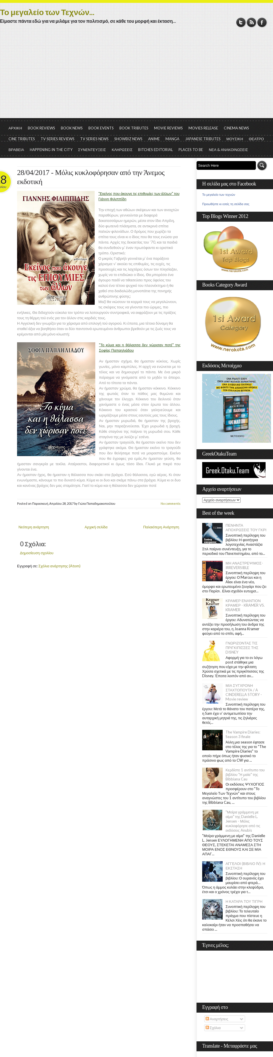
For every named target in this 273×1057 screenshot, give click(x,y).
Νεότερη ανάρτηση (33, 527)
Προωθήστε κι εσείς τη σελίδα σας (225, 204)
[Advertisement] (136, 75)
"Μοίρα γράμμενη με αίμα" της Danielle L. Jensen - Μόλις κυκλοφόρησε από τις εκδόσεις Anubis (243, 821)
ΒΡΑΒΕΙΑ (16, 149)
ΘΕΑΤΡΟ (256, 139)
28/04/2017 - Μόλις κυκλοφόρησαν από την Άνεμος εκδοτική (90, 177)
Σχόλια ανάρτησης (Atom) (59, 566)
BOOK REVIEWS (41, 128)
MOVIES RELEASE (203, 128)
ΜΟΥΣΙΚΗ (234, 139)
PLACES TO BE (191, 149)
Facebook (262, 22)
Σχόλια (213, 1027)
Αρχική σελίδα (96, 527)
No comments (171, 503)
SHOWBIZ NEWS (128, 139)
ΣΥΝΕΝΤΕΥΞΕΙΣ (92, 149)
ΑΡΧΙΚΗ (15, 128)
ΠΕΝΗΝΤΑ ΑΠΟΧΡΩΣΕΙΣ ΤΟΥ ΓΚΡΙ (246, 527)
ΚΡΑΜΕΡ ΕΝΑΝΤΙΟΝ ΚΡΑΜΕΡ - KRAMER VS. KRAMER (245, 605)
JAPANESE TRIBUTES (203, 139)
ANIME (154, 139)
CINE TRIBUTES (22, 139)
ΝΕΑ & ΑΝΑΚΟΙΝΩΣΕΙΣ (228, 149)
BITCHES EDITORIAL (155, 149)
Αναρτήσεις (217, 1019)
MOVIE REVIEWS (168, 128)
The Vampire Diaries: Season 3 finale (243, 734)
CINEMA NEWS (236, 128)
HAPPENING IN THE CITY (51, 149)
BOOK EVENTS (101, 128)
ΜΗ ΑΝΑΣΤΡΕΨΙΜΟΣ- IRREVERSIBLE (244, 565)
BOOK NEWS (72, 128)
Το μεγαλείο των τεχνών (218, 194)
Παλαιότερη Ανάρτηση (161, 527)
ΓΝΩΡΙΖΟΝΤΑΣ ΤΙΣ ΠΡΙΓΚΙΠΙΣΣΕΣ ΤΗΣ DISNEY (242, 647)
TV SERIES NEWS (94, 139)
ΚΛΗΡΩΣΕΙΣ (122, 149)
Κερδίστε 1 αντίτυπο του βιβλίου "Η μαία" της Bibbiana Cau (245, 774)
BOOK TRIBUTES (133, 128)
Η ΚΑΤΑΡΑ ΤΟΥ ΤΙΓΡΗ (244, 901)
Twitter (241, 22)
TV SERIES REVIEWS (58, 139)
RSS (251, 22)
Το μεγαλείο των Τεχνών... (47, 12)
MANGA (172, 139)
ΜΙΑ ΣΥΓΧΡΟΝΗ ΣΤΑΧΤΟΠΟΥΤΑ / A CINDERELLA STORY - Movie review (244, 692)
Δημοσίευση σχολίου (36, 553)
